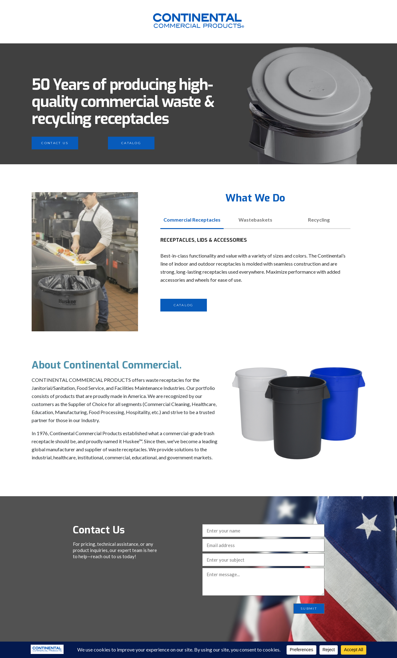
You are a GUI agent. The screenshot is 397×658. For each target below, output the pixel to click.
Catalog (131, 143)
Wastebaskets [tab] (255, 220)
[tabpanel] (255, 273)
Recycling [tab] (319, 220)
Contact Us (54, 143)
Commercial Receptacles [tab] (192, 220)
